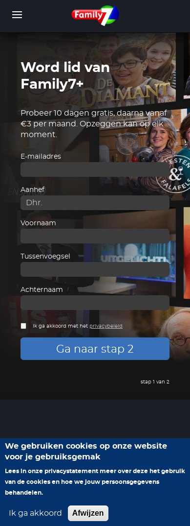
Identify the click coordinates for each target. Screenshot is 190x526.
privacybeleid (106, 326)
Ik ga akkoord (35, 519)
